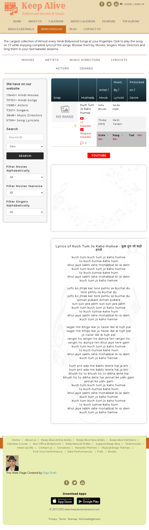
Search (12, 129)
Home (17, 21)
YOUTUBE (98, 155)
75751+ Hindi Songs (21, 100)
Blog (73, 29)
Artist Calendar (82, 21)
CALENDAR (56, 21)
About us (35, 21)
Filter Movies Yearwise (24, 186)
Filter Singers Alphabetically (18, 203)
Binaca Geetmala (21, 29)
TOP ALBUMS (130, 21)
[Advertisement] (98, 198)
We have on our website (18, 86)
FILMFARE (108, 21)
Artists (52, 60)
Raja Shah (49, 473)
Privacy (53, 519)
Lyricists (119, 60)
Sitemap (72, 519)
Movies (27, 60)
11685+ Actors (17, 105)
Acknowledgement (89, 519)
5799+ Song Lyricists (22, 120)
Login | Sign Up (134, 4)
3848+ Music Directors (24, 115)
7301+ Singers (17, 110)
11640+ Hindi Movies (22, 95)
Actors (62, 68)
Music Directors (85, 60)
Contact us (92, 29)
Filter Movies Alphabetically (18, 168)
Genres (86, 68)
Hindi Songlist (51, 29)
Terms (62, 519)
